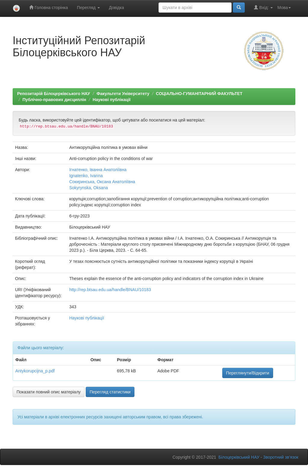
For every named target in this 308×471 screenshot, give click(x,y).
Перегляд (88, 7)
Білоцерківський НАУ (238, 457)
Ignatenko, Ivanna (86, 175)
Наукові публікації (112, 99)
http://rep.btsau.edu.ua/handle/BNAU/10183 (110, 289)
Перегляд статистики (110, 391)
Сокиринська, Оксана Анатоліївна (102, 181)
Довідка (116, 7)
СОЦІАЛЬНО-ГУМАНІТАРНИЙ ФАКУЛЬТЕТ (199, 93)
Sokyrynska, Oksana (88, 187)
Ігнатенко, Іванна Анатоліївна (97, 169)
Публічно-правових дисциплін (54, 99)
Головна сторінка (48, 7)
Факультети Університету (123, 93)
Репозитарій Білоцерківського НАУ (53, 93)
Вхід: (263, 7)
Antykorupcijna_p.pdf (35, 370)
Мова (284, 7)
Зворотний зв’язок (280, 457)
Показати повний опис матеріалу (49, 391)
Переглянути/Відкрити (247, 373)
